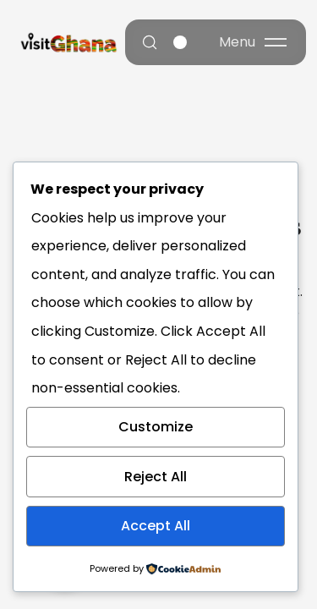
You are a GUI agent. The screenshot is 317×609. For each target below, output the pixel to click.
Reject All (155, 476)
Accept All (155, 525)
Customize (155, 426)
